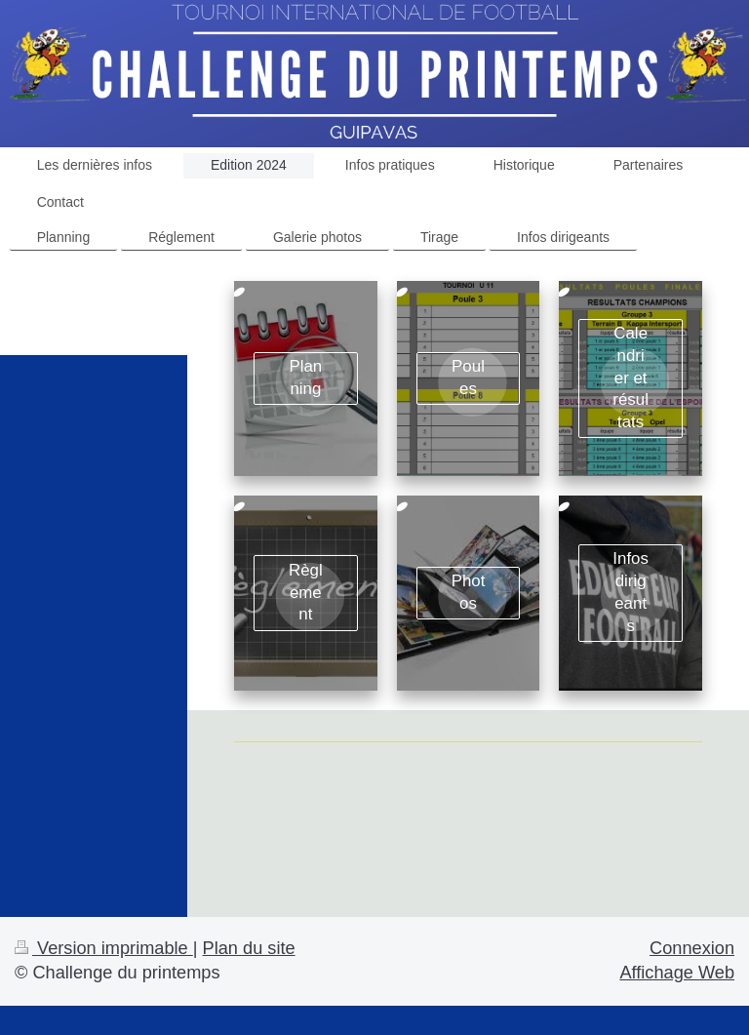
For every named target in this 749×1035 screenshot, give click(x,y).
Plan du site (249, 948)
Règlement (306, 592)
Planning (305, 377)
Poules (468, 377)
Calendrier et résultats (630, 377)
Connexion (692, 948)
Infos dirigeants (630, 591)
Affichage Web (676, 972)
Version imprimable (104, 948)
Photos (469, 592)
